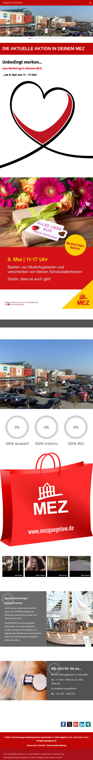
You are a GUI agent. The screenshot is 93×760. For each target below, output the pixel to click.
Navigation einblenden (13, 3)
